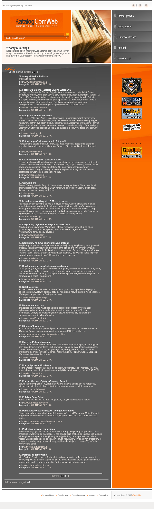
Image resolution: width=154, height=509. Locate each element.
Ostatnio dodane (78, 495)
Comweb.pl (103, 495)
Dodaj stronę (63, 495)
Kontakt (92, 495)
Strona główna (16, 72)
